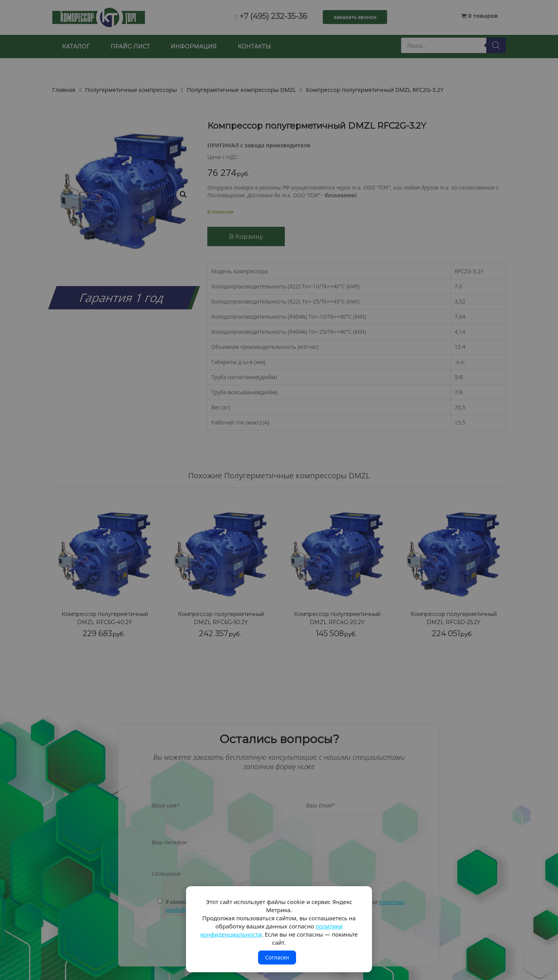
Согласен (277, 957)
